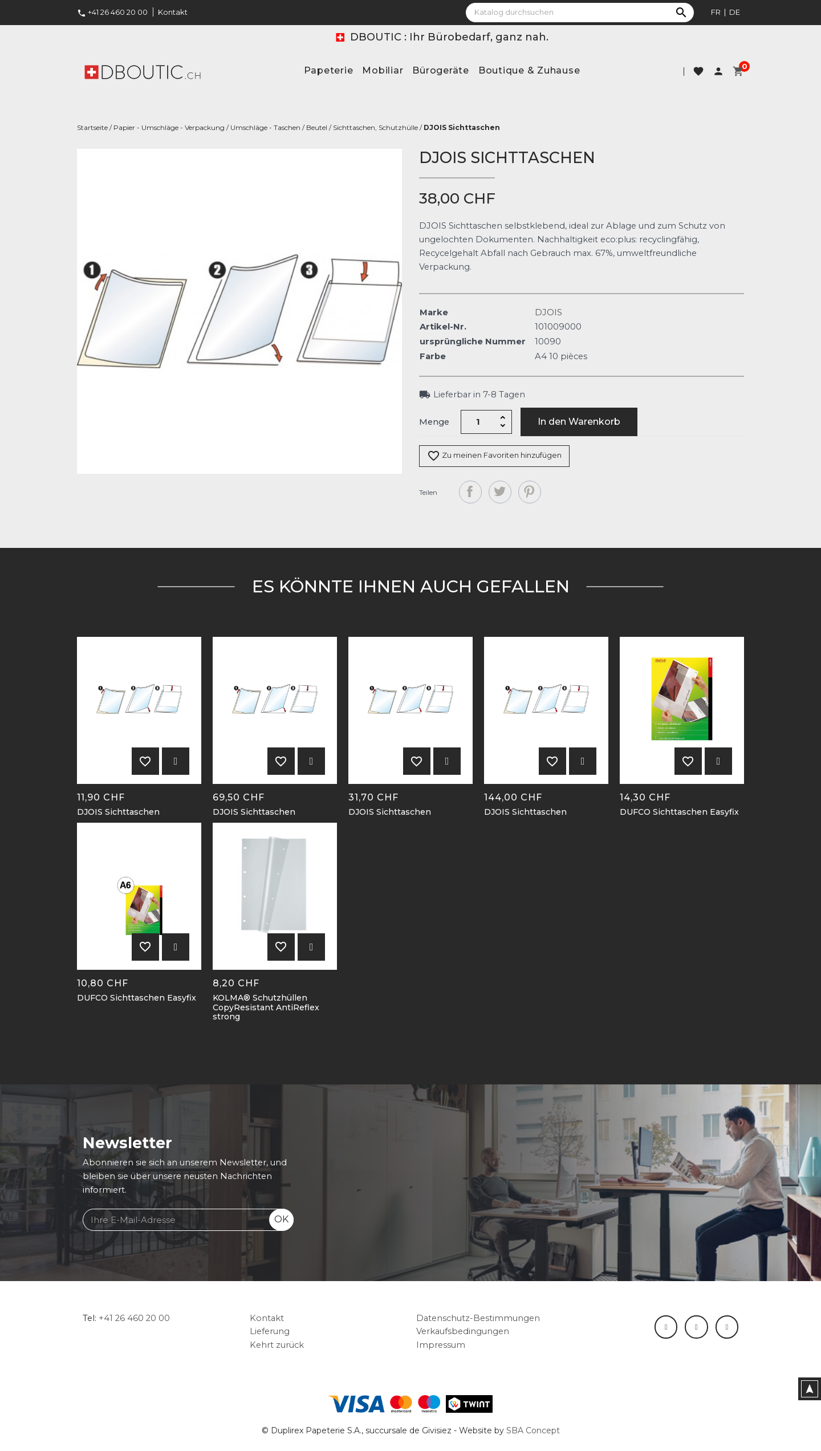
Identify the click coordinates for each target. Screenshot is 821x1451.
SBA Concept (533, 1430)
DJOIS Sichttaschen (118, 812)
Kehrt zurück (277, 1345)
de (734, 12)
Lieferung (270, 1331)
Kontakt (173, 12)
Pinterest (530, 492)
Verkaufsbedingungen (462, 1331)
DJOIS (548, 312)
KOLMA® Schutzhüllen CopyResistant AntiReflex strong (266, 1007)
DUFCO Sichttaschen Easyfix (679, 812)
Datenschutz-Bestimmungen (478, 1318)
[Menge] (478, 421)
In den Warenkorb (579, 421)
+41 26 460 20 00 (112, 12)
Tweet (500, 492)
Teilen (470, 492)
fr (716, 12)
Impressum (440, 1345)
